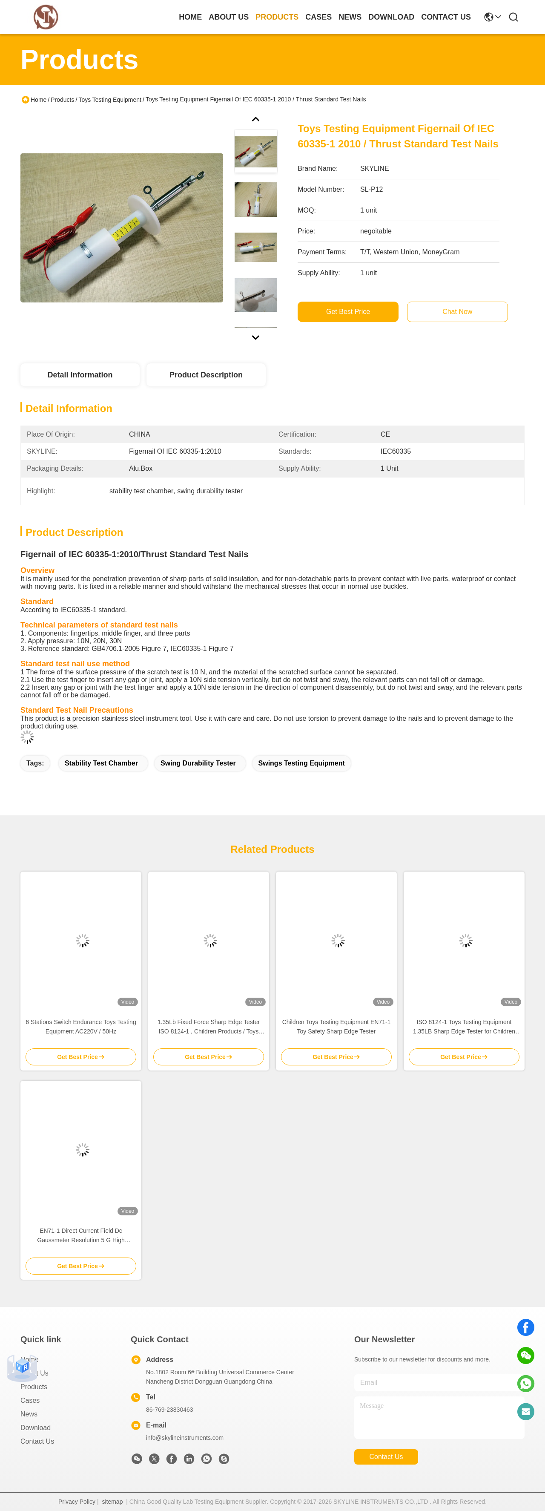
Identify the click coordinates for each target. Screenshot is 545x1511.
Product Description (206, 375)
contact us (446, 17)
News (28, 1414)
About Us (34, 1373)
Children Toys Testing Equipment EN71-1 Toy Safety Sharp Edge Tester (336, 1027)
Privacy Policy (76, 1501)
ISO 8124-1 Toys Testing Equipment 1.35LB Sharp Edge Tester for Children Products (464, 1027)
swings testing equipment (301, 763)
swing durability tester (198, 763)
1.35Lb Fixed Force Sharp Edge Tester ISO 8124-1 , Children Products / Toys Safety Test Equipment (209, 1027)
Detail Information (79, 375)
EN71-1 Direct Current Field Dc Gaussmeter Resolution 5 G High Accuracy (80, 1236)
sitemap (112, 1501)
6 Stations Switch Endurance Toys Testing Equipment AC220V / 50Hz (81, 1027)
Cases (30, 1400)
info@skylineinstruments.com (185, 1437)
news (349, 17)
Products (62, 99)
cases (318, 17)
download (391, 17)
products (276, 17)
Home (190, 17)
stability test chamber (101, 763)
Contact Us (37, 1441)
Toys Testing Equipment (109, 99)
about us (229, 17)
